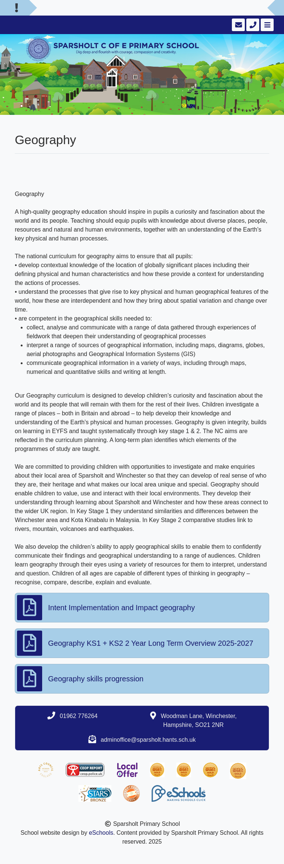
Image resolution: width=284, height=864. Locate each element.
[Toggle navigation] (266, 25)
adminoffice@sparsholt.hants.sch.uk (148, 740)
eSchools (101, 833)
